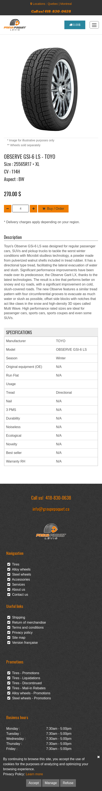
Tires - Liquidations (23, 678)
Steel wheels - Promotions (29, 698)
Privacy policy (20, 632)
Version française (22, 642)
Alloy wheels (19, 569)
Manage (51, 783)
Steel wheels (19, 574)
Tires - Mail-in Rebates (26, 688)
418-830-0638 (58, 497)
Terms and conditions (25, 627)
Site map (16, 637)
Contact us (17, 594)
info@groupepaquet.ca (51, 509)
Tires (13, 564)
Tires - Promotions (23, 673)
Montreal (66, 3)
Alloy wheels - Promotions (28, 693)
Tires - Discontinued (24, 683)
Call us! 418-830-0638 (51, 11)
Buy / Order (53, 208)
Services (16, 584)
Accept (34, 783)
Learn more (34, 774)
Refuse (68, 783)
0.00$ (74, 24)
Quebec (53, 3)
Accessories (18, 579)
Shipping (16, 617)
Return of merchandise (26, 622)
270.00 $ (12, 194)
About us (16, 589)
